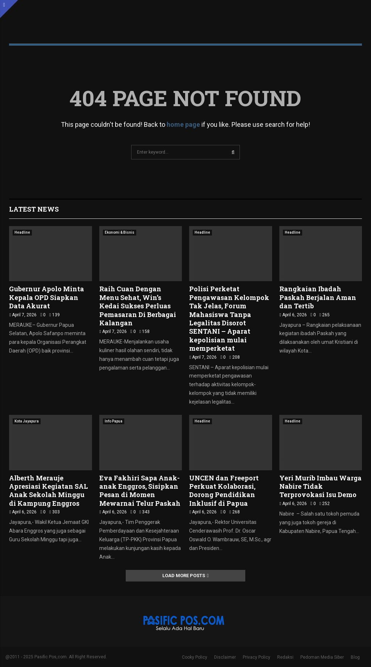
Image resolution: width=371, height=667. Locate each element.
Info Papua (113, 421)
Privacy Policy (256, 657)
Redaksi (285, 657)
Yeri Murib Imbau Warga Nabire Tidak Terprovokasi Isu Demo (320, 486)
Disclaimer (225, 657)
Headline (22, 232)
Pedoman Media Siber (322, 657)
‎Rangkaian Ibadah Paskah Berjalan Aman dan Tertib (317, 297)
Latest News (34, 209)
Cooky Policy (194, 657)
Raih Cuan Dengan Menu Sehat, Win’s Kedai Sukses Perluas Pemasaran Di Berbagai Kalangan (137, 305)
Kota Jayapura (26, 421)
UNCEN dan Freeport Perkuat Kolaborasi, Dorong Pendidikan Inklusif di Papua (224, 491)
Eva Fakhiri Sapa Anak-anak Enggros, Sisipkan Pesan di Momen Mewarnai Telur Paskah (139, 491)
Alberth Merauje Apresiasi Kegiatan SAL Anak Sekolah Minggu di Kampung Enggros (48, 491)
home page (183, 124)
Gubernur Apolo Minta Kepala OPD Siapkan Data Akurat (46, 297)
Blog (355, 657)
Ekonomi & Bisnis (119, 232)
